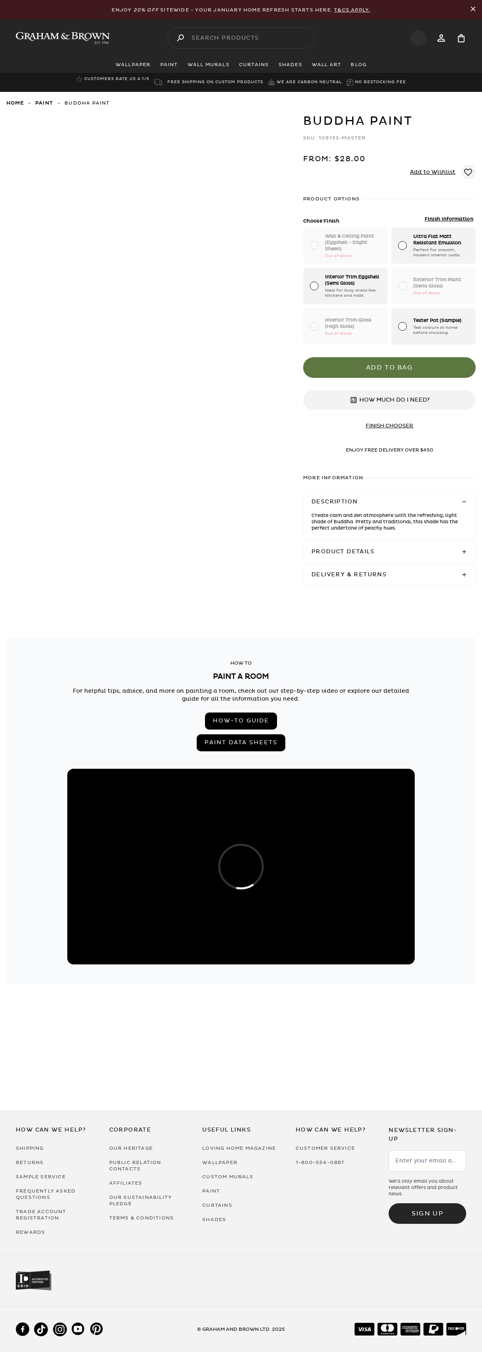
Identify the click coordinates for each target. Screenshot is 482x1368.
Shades (214, 1219)
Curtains (217, 1205)
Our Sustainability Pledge (140, 1200)
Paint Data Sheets (241, 742)
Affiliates (125, 1183)
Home (15, 103)
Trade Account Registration (41, 1215)
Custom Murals (227, 1176)
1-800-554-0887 (320, 1162)
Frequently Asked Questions (46, 1194)
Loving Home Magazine (239, 1148)
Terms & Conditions (141, 1218)
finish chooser (389, 426)
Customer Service (325, 1148)
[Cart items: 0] (461, 38)
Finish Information (449, 219)
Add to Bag (389, 368)
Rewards (30, 1232)
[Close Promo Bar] (473, 10)
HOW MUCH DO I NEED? (389, 400)
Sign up (427, 1213)
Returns (30, 1162)
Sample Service (41, 1176)
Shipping (30, 1148)
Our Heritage (131, 1148)
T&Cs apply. (352, 10)
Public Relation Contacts (135, 1166)
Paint (44, 103)
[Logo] (63, 38)
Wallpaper (219, 1162)
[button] (389, 502)
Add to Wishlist (432, 172)
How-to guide (241, 720)
